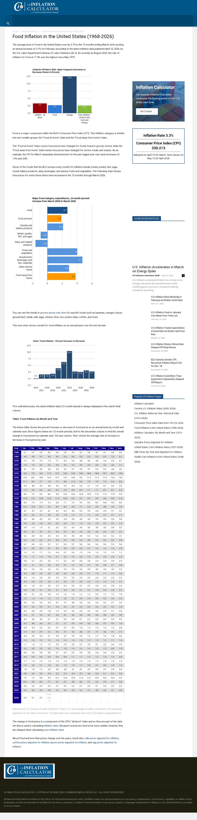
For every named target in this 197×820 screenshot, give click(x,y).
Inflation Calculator (144, 403)
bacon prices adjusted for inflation (69, 742)
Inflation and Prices (30, 31)
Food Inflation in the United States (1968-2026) (158, 427)
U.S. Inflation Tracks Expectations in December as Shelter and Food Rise (168, 331)
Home (15, 31)
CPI (86, 133)
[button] (98, 24)
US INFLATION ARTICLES (146, 218)
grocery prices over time (53, 312)
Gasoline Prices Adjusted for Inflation (153, 442)
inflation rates (51, 725)
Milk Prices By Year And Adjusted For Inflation (158, 451)
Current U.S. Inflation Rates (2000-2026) (155, 408)
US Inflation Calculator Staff (145, 275)
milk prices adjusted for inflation (102, 738)
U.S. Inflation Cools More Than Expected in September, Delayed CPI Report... (167, 379)
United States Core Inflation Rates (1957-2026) (158, 447)
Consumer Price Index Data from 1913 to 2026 (158, 422)
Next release (173, 154)
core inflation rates (54, 729)
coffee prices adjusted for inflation (31, 742)
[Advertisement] (158, 55)
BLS (74, 53)
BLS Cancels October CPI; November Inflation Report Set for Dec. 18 (166, 362)
